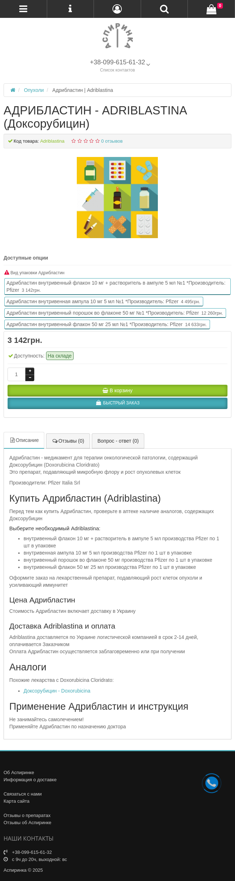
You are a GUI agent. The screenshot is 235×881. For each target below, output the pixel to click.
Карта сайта (16, 801)
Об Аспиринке (19, 772)
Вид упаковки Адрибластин (34, 272)
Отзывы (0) (68, 441)
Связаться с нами (23, 794)
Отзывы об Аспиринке (27, 822)
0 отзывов (111, 141)
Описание (24, 440)
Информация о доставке (30, 779)
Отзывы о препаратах (27, 815)
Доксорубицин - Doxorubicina (57, 691)
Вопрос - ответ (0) (118, 441)
